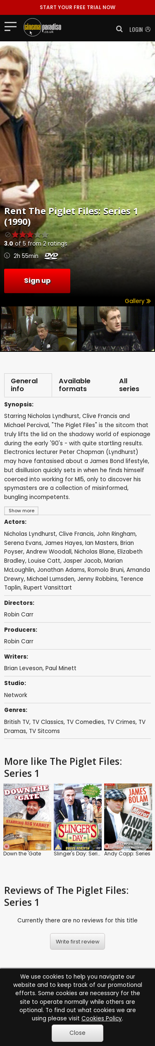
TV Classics (48, 722)
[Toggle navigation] (13, 26)
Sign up (37, 280)
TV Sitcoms (44, 731)
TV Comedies (85, 722)
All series (129, 385)
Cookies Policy (101, 1018)
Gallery (138, 301)
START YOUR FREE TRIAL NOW (77, 7)
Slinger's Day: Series (78, 853)
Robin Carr (18, 641)
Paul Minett (60, 668)
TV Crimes (121, 722)
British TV (16, 722)
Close (77, 1033)
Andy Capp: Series (127, 853)
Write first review (78, 941)
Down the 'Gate (22, 853)
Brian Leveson (23, 668)
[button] (117, 28)
